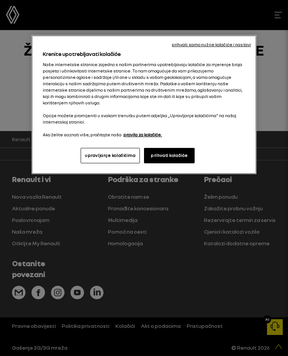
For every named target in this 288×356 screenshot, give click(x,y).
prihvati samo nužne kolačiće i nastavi (211, 44)
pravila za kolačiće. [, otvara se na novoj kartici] (142, 134)
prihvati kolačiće (169, 155)
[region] (144, 104)
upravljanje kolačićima (110, 155)
